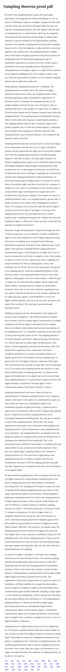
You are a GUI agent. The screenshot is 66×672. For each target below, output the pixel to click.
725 (12, 661)
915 (24, 661)
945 (18, 661)
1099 (32, 666)
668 (32, 669)
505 (45, 664)
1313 (38, 664)
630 (25, 664)
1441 (55, 661)
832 (38, 669)
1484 (57, 664)
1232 (26, 669)
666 (19, 669)
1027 (45, 666)
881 (49, 661)
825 (51, 664)
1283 (26, 666)
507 (13, 664)
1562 (19, 664)
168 (30, 661)
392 (6, 666)
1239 (36, 661)
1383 (6, 669)
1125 (12, 666)
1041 (19, 666)
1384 (43, 661)
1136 (13, 669)
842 (39, 666)
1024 (32, 664)
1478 (58, 666)
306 (52, 666)
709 (6, 661)
